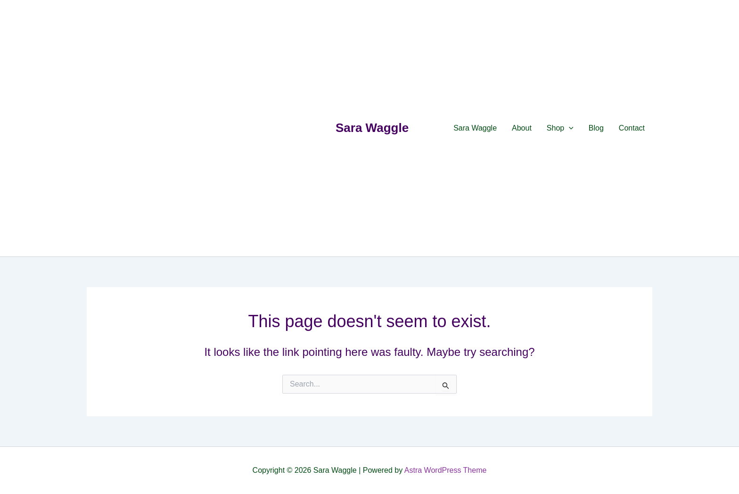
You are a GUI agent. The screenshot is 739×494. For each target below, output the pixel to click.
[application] (569, 128)
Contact (632, 128)
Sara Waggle (372, 128)
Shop (560, 128)
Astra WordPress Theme (445, 470)
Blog (596, 128)
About (522, 128)
